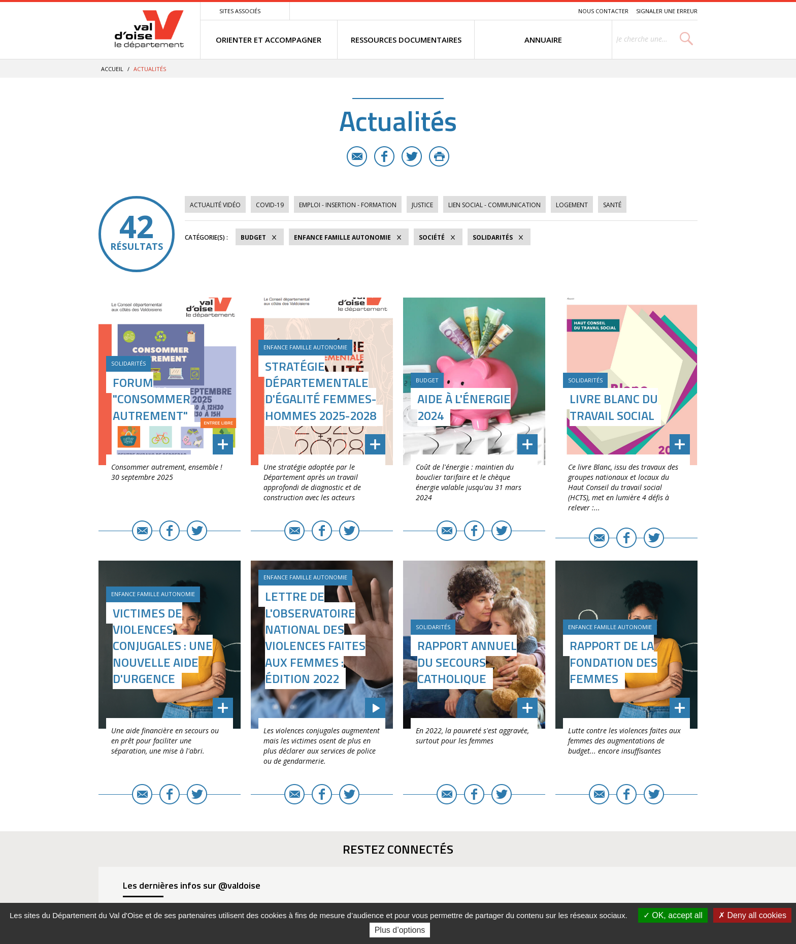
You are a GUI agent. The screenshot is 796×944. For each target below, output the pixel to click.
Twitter (412, 156)
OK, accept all (673, 915)
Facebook (384, 156)
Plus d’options (400, 930)
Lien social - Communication (494, 205)
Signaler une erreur (667, 11)
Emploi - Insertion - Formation (347, 205)
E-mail (357, 156)
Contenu (522, 11)
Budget (253, 237)
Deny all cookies (752, 915)
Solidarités (493, 237)
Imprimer (439, 156)
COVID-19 (270, 205)
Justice (422, 205)
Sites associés (239, 11)
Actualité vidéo (215, 205)
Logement (572, 205)
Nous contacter (603, 11)
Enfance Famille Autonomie (342, 237)
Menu (496, 11)
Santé (612, 205)
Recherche (556, 11)
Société (432, 237)
